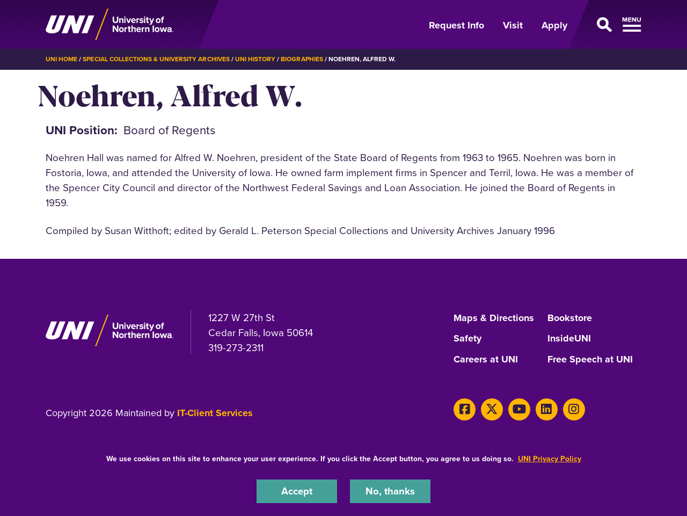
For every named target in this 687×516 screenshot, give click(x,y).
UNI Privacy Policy (549, 458)
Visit (513, 25)
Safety (467, 338)
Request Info (456, 25)
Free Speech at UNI (590, 358)
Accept (296, 491)
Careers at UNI (486, 358)
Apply (554, 25)
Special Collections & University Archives (156, 59)
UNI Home (61, 59)
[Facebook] (465, 407)
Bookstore (569, 317)
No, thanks (390, 491)
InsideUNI (569, 338)
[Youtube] (519, 407)
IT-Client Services (215, 411)
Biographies (302, 59)
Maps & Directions (494, 317)
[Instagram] (573, 407)
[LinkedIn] (546, 407)
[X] (492, 407)
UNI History (255, 59)
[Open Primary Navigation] (611, 24)
